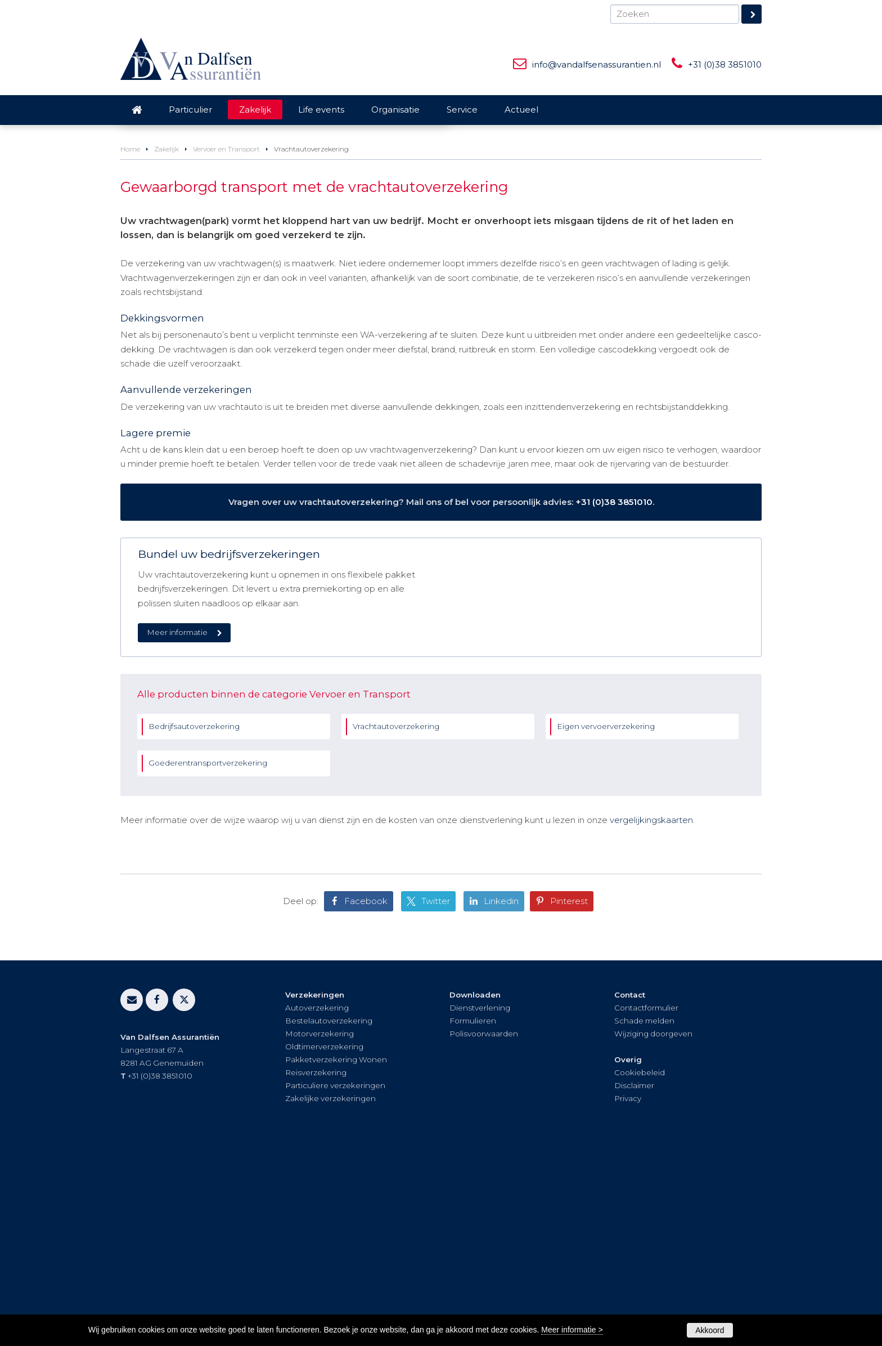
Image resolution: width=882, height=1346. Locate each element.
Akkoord (709, 1330)
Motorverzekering (319, 1230)
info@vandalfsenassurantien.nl (596, 64)
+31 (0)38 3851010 (725, 64)
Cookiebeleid (639, 1268)
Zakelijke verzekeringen (330, 1294)
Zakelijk (166, 335)
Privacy (627, 1294)
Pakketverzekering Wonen (336, 1255)
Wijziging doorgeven (653, 1230)
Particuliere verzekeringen (335, 1281)
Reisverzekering (315, 1268)
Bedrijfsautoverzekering (194, 922)
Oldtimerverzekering (324, 1242)
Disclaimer (634, 1281)
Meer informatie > (571, 1329)
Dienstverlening (479, 1204)
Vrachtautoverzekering (396, 922)
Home (130, 335)
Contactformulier (646, 1204)
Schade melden (644, 1217)
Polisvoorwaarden (483, 1230)
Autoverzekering (317, 1204)
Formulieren (472, 1217)
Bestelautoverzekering (328, 1217)
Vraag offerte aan (173, 275)
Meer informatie (177, 818)
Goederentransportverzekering (207, 959)
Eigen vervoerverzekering (606, 922)
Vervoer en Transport (226, 335)
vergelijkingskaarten (651, 1015)
